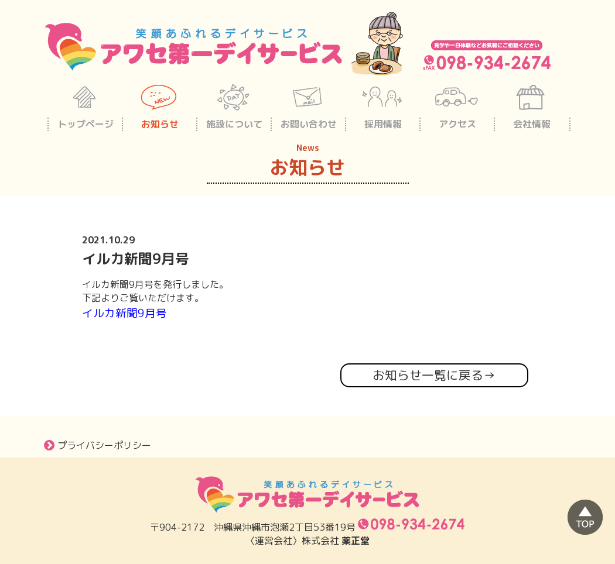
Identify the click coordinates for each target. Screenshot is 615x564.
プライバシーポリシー (97, 445)
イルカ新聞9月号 (124, 313)
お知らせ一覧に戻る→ (434, 375)
